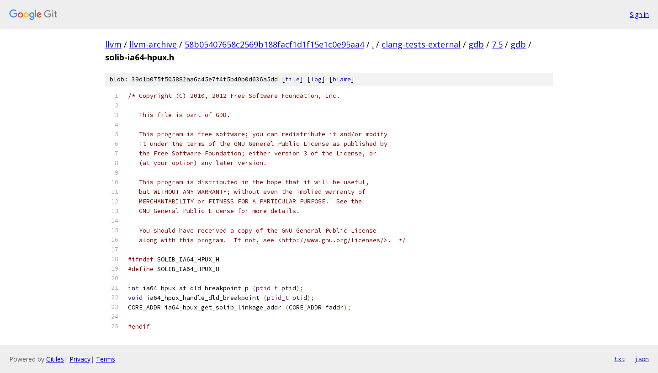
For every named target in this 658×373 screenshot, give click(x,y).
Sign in (639, 14)
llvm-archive (153, 44)
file (292, 79)
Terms (105, 359)
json (641, 359)
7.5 (497, 44)
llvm (113, 44)
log (316, 79)
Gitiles (55, 359)
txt (619, 359)
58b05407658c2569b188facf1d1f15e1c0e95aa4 (274, 44)
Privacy (79, 359)
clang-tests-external (421, 44)
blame (342, 79)
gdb (476, 44)
